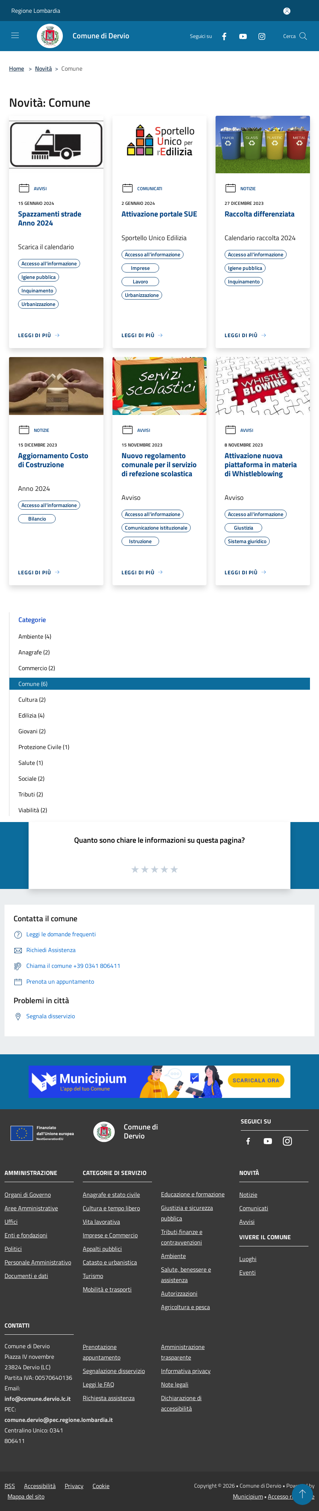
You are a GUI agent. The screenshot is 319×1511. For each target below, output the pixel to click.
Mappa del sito (26, 1496)
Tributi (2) (30, 794)
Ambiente (173, 1255)
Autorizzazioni (179, 1293)
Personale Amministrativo (38, 1262)
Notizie (240, 188)
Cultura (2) (32, 699)
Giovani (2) (32, 731)
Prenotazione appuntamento (101, 1352)
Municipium (248, 1496)
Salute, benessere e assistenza (186, 1274)
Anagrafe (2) (34, 652)
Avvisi (32, 188)
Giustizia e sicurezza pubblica (187, 1213)
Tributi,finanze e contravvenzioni (181, 1237)
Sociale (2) (31, 778)
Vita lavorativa (101, 1221)
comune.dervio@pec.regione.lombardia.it (59, 1419)
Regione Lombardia (35, 10)
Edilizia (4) (31, 715)
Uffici (11, 1221)
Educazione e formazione (193, 1194)
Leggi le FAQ (98, 1384)
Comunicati (142, 188)
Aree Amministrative (31, 1208)
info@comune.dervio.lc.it (38, 1398)
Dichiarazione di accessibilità (181, 1403)
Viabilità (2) (32, 810)
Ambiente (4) (34, 636)
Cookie (101, 1485)
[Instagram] (258, 36)
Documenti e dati (26, 1275)
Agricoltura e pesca (185, 1306)
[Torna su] (302, 1494)
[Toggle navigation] (15, 35)
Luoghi (248, 1258)
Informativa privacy (186, 1370)
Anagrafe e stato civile (111, 1194)
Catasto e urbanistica (110, 1262)
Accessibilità (40, 1485)
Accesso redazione (291, 1496)
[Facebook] (221, 36)
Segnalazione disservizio (114, 1370)
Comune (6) (32, 683)
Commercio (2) (36, 667)
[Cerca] (303, 36)
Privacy (74, 1485)
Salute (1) (30, 762)
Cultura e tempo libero (111, 1208)
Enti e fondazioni (26, 1235)
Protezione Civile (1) (43, 746)
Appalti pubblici (102, 1248)
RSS (10, 1485)
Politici (13, 1248)
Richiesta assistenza (109, 1397)
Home (16, 68)
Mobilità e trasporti (107, 1289)
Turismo (93, 1275)
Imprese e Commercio (110, 1235)
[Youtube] (240, 36)
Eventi (247, 1272)
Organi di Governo (28, 1194)
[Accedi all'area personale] (286, 11)
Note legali (174, 1384)
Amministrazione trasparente (183, 1352)
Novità (43, 68)
